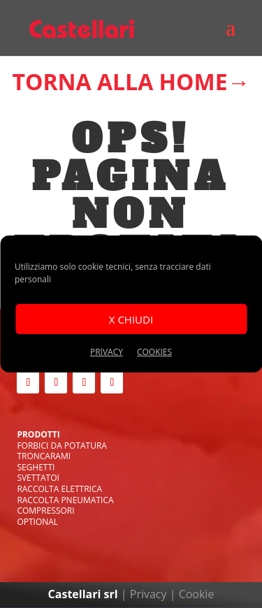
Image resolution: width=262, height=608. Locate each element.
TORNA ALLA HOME (119, 81)
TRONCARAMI (44, 456)
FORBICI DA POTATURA (62, 445)
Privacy (148, 594)
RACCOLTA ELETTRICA (59, 489)
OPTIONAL (37, 522)
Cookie (196, 594)
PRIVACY (106, 352)
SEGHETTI (35, 467)
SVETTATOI (38, 478)
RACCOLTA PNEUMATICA (65, 500)
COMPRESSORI (45, 510)
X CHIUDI (131, 319)
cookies (154, 352)
